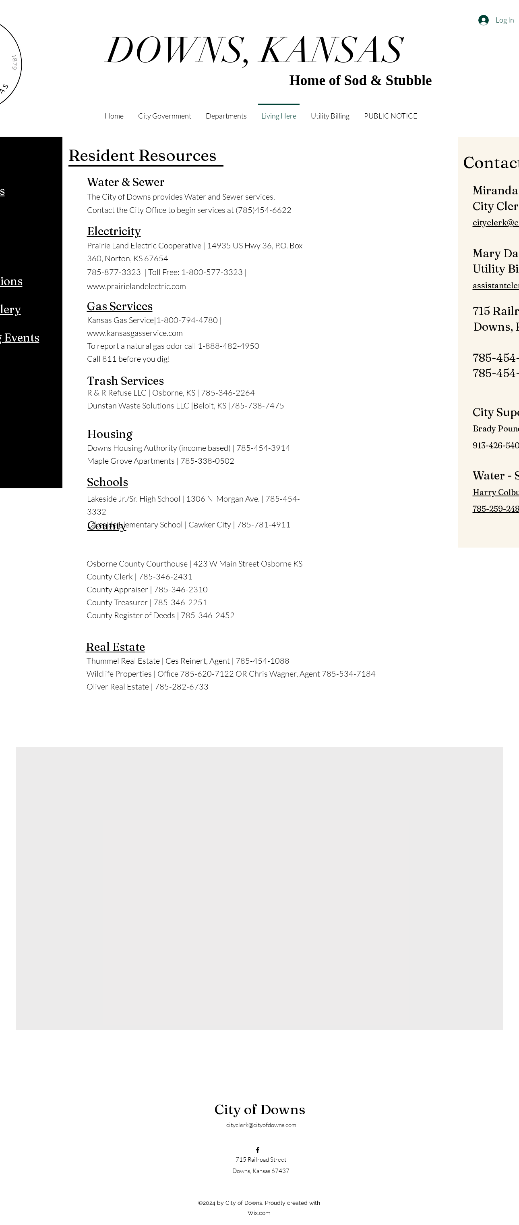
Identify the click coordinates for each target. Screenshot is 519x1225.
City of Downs (259, 1109)
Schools (107, 482)
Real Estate (115, 647)
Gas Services (120, 306)
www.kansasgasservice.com (135, 333)
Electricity (114, 231)
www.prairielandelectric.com (136, 286)
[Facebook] (258, 1150)
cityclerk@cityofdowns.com (261, 1125)
